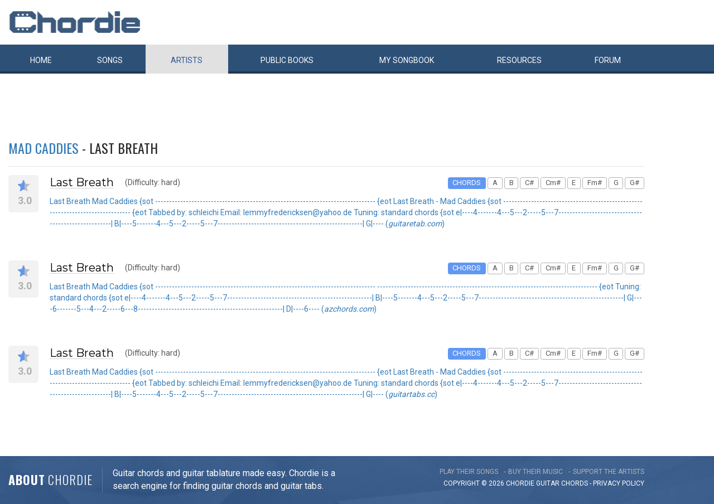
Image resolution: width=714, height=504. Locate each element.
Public (286, 60)
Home (41, 60)
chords (574, 483)
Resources (519, 60)
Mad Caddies (43, 148)
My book (406, 60)
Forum (608, 60)
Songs (110, 60)
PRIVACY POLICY (618, 483)
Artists (186, 60)
